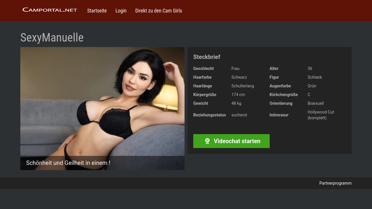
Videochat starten (231, 141)
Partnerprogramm (335, 183)
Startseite (97, 11)
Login (120, 11)
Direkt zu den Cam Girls (158, 11)
